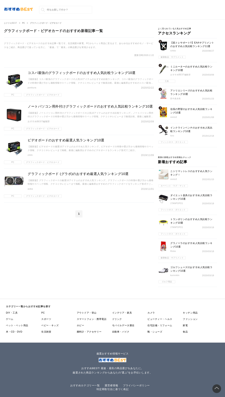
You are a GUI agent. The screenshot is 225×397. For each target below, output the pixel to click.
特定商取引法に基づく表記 (113, 389)
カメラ (151, 312)
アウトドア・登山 (87, 312)
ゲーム (9, 319)
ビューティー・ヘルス (159, 319)
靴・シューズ (154, 331)
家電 (185, 325)
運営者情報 (111, 385)
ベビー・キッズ (50, 325)
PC (43, 312)
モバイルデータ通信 (123, 325)
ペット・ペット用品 (17, 325)
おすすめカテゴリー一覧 (85, 385)
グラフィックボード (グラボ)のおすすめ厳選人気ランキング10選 (78, 174)
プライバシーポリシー (136, 385)
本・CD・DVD (14, 331)
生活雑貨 (46, 331)
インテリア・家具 (122, 312)
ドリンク (117, 319)
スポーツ (46, 319)
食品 (185, 331)
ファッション (190, 319)
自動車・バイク (120, 331)
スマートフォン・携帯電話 (92, 319)
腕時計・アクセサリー (89, 331)
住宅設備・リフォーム (159, 325)
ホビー (80, 325)
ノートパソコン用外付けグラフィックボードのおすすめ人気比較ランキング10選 (90, 106)
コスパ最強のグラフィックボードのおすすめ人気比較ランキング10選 (82, 73)
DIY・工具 (12, 312)
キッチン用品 (190, 312)
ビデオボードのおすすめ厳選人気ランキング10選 (66, 140)
